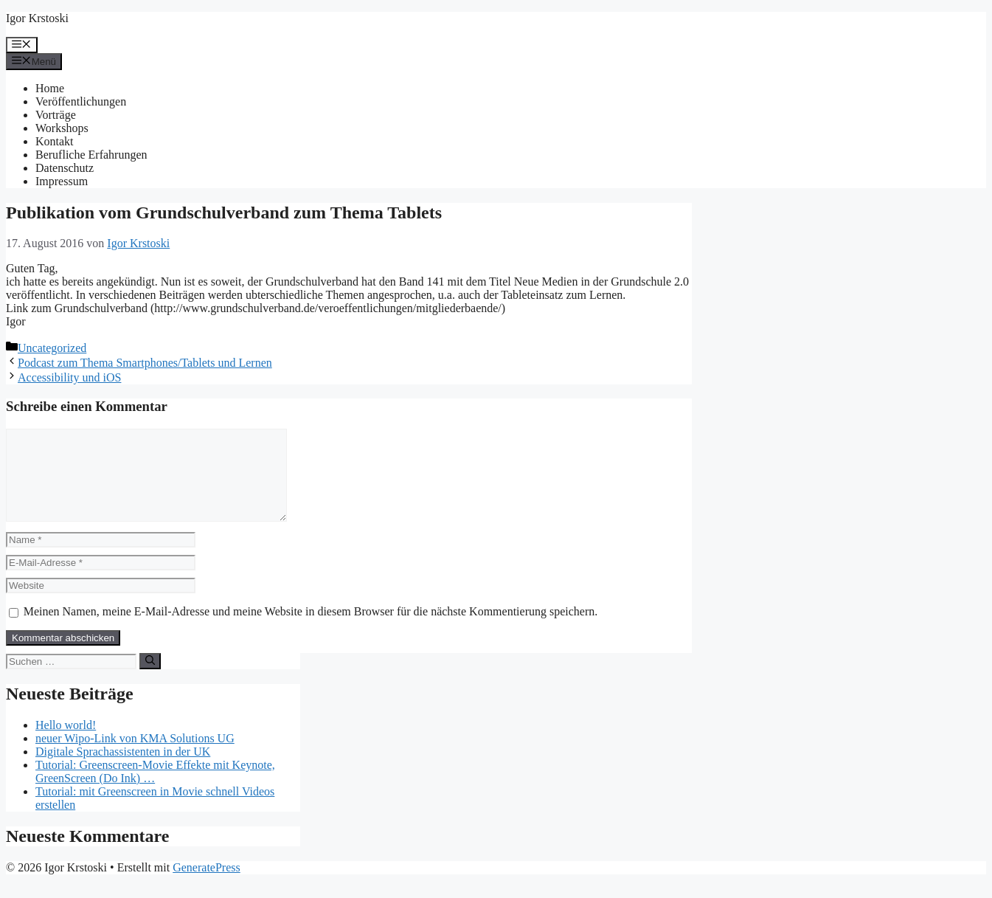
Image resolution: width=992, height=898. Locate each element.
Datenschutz (64, 168)
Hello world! (65, 742)
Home (49, 88)
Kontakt (54, 141)
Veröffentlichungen (80, 101)
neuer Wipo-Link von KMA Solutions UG (135, 756)
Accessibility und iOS (69, 377)
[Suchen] (150, 679)
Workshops (62, 128)
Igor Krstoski (37, 18)
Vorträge (55, 114)
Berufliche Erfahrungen (91, 154)
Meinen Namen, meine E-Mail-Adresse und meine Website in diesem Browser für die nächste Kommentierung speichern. (311, 629)
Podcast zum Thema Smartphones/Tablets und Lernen (145, 362)
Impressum (61, 181)
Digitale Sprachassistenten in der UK (122, 769)
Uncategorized (52, 348)
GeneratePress (206, 885)
